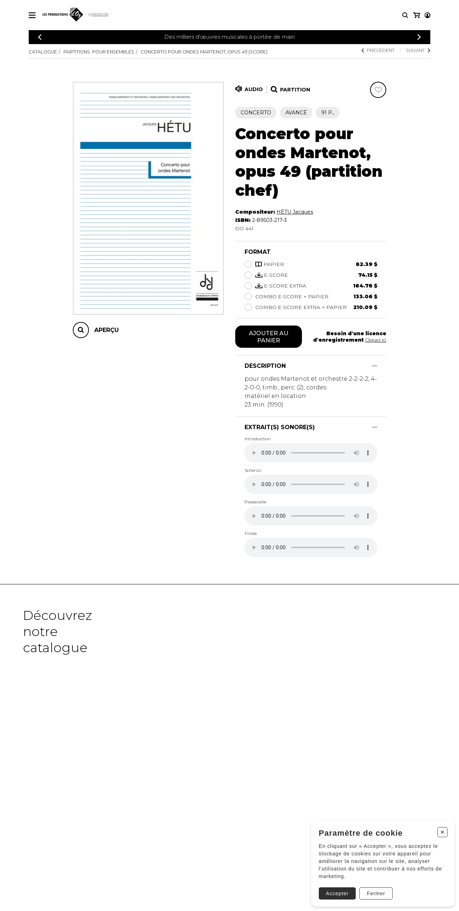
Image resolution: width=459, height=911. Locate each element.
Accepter (334, 888)
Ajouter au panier (269, 337)
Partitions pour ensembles (110, 51)
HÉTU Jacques (294, 212)
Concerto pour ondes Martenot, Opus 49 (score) (233, 51)
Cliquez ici (374, 340)
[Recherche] (405, 15)
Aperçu (106, 330)
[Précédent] (40, 37)
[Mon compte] (416, 15)
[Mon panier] (426, 15)
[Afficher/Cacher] (374, 367)
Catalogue (45, 51)
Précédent (370, 51)
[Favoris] (378, 90)
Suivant (416, 51)
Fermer (373, 888)
